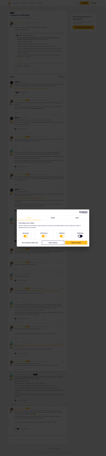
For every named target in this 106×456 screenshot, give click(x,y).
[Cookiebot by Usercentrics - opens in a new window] (80, 212)
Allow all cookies (76, 242)
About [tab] (77, 217)
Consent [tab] (28, 217)
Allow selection (53, 242)
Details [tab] (53, 217)
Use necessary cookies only (30, 242)
